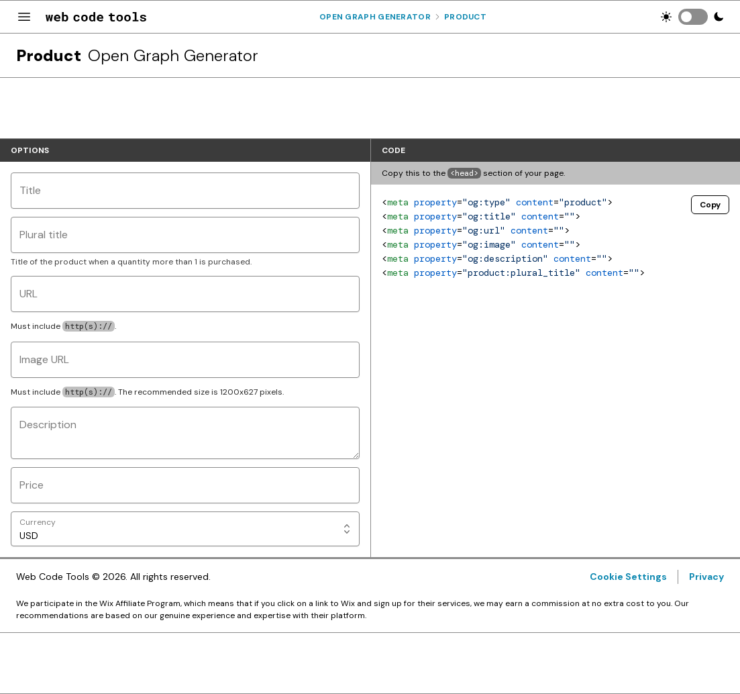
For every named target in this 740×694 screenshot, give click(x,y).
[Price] (185, 485)
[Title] (185, 190)
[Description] (185, 432)
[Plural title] (185, 234)
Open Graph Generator (375, 16)
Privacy (706, 577)
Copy (710, 204)
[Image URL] (185, 359)
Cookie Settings (628, 577)
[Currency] (185, 529)
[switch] (693, 17)
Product (465, 16)
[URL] (185, 294)
